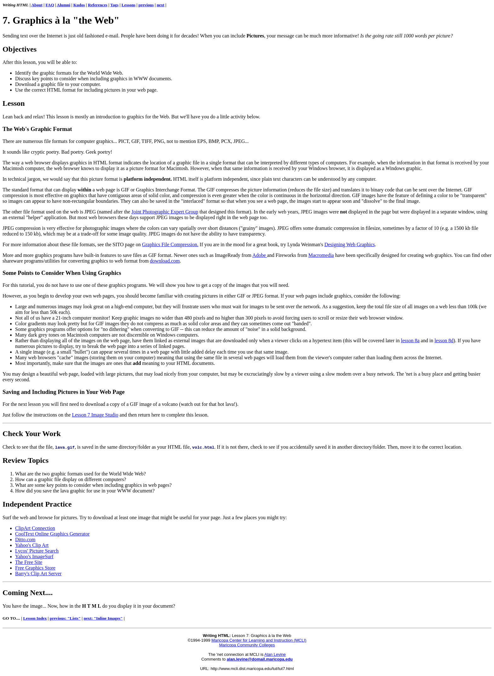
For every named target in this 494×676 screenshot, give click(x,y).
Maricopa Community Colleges (247, 645)
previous (145, 5)
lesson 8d (443, 340)
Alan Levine (275, 654)
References (97, 5)
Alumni (63, 5)
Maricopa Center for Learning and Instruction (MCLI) (258, 640)
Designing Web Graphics (350, 244)
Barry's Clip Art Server (38, 573)
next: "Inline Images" (103, 618)
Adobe (259, 255)
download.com (165, 261)
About (37, 5)
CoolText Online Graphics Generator (52, 534)
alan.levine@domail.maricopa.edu (260, 659)
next (160, 5)
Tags (114, 5)
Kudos (79, 5)
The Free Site (28, 562)
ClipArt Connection (35, 528)
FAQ (49, 5)
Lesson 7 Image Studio (95, 415)
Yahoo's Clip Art (32, 545)
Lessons (128, 5)
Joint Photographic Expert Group (164, 211)
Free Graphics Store (35, 568)
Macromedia (321, 255)
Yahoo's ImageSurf (34, 556)
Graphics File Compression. (170, 244)
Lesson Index (35, 618)
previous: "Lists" (65, 618)
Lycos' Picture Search (37, 551)
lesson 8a (410, 340)
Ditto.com (25, 539)
